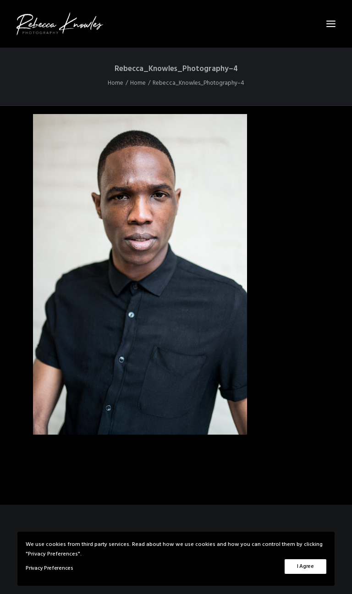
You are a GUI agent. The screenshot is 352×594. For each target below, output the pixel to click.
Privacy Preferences (49, 568)
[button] (331, 24)
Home (115, 83)
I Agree (305, 566)
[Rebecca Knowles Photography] (176, 23)
